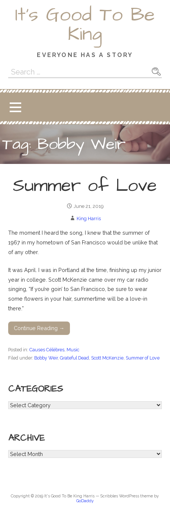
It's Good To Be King (85, 24)
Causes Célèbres (46, 349)
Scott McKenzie (107, 358)
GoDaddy (85, 500)
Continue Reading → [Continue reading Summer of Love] (39, 328)
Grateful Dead (74, 358)
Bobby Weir (46, 358)
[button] (15, 107)
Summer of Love (85, 186)
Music (73, 349)
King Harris (89, 218)
